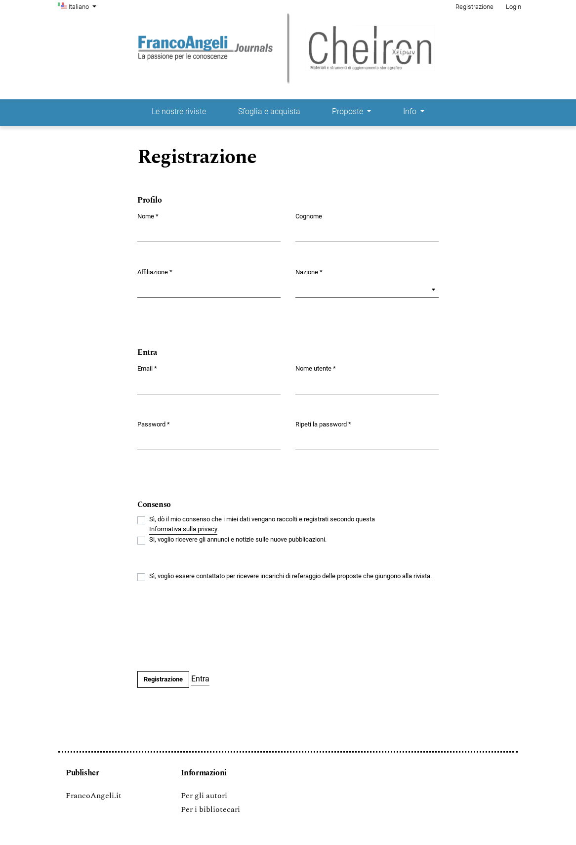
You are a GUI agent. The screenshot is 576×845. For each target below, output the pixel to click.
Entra (200, 678)
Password (153, 424)
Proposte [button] (348, 111)
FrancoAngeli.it (94, 796)
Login (513, 6)
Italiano (83, 5)
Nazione (309, 271)
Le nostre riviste (179, 111)
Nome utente (315, 368)
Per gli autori (204, 796)
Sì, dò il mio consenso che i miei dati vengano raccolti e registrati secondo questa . (262, 525)
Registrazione (474, 6)
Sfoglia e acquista (269, 111)
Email (147, 368)
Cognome (308, 216)
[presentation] (212, 627)
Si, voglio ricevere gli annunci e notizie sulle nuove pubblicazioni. (238, 539)
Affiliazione (154, 271)
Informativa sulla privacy (183, 529)
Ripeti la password (323, 424)
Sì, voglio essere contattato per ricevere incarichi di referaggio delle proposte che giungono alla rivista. (290, 576)
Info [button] (410, 111)
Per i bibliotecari (210, 809)
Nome (148, 215)
